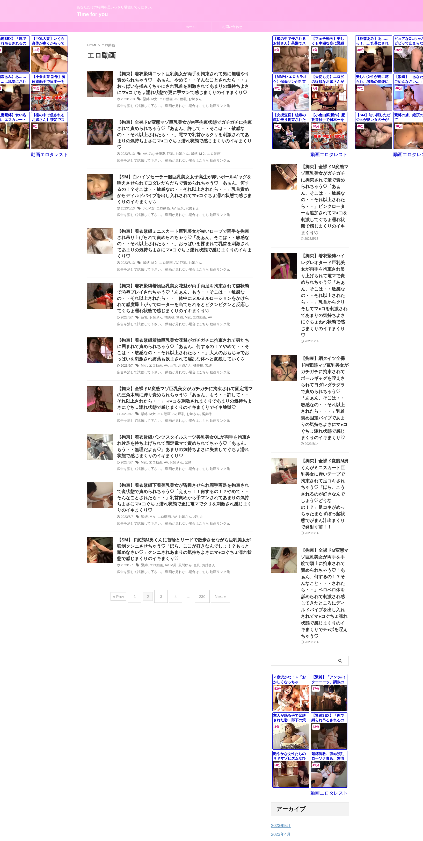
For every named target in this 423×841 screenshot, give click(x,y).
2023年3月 (279, 724)
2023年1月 (279, 741)
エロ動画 (164, 101)
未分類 (276, 791)
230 (199, 596)
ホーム (191, 27)
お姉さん (192, 101)
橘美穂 (167, 316)
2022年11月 (280, 759)
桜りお (194, 517)
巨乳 (181, 101)
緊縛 (146, 101)
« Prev (124, 596)
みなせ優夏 (156, 152)
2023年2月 (279, 732)
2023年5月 (279, 706)
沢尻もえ (189, 209)
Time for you (92, 14)
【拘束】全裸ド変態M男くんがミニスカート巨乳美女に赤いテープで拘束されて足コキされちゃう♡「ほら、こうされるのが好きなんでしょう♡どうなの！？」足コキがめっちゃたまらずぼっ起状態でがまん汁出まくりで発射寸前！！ (324, 413)
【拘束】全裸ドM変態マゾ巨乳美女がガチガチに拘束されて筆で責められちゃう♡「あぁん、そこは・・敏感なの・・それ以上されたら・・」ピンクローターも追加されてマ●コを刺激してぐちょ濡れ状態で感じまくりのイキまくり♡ (324, 189)
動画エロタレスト (332, 154)
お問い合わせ (232, 27)
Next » (215, 596)
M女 (153, 101)
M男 (171, 567)
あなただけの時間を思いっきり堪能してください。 (211, 817)
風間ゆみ (182, 567)
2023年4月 (279, 715)
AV (174, 101)
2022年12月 (280, 750)
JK (145, 209)
